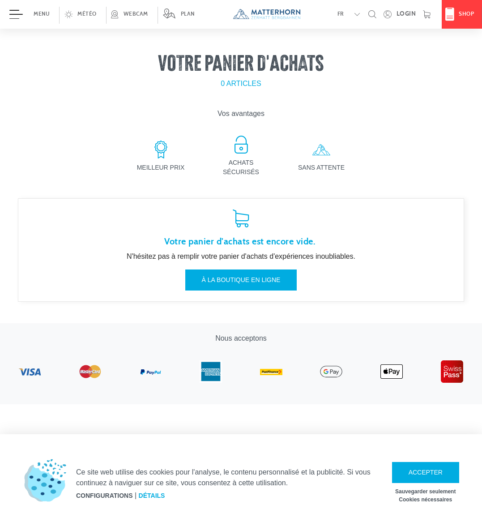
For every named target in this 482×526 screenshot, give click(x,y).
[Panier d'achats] (427, 14)
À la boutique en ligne (241, 279)
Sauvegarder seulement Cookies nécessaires (425, 495)
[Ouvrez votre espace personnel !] (400, 14)
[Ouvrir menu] (29, 14)
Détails (152, 495)
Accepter (426, 472)
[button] (82, 14)
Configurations (104, 495)
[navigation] (241, 14)
